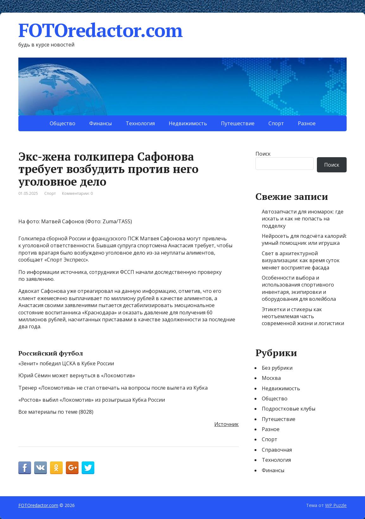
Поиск (263, 153)
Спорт (276, 123)
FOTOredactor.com (100, 30)
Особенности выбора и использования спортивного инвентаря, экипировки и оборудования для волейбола (299, 288)
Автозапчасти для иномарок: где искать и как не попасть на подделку (302, 218)
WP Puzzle (336, 505)
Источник (226, 424)
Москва (271, 377)
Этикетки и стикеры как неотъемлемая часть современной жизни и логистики (303, 316)
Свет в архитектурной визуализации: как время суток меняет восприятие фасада (301, 260)
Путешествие (238, 123)
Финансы (100, 123)
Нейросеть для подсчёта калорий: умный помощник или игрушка (304, 239)
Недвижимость (188, 123)
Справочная (277, 449)
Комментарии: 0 (77, 193)
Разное (307, 123)
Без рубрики (277, 367)
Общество (62, 123)
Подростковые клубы (288, 408)
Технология (140, 123)
